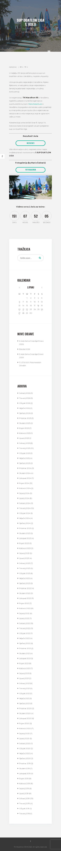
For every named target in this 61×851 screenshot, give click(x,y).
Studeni (24, 423)
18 (38, 305)
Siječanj (24, 413)
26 (42, 309)
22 (27, 309)
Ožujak (24, 403)
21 (23, 309)
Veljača (24, 408)
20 (19, 309)
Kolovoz (24, 433)
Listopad (25, 478)
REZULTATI (30, 143)
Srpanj (24, 493)
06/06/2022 (13, 67)
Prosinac (25, 418)
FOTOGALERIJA (30, 169)
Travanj (24, 398)
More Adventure (35, 104)
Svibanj (24, 393)
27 (19, 313)
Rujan (24, 428)
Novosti (34, 29)
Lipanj (30, 287)
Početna (25, 29)
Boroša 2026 (24, 349)
